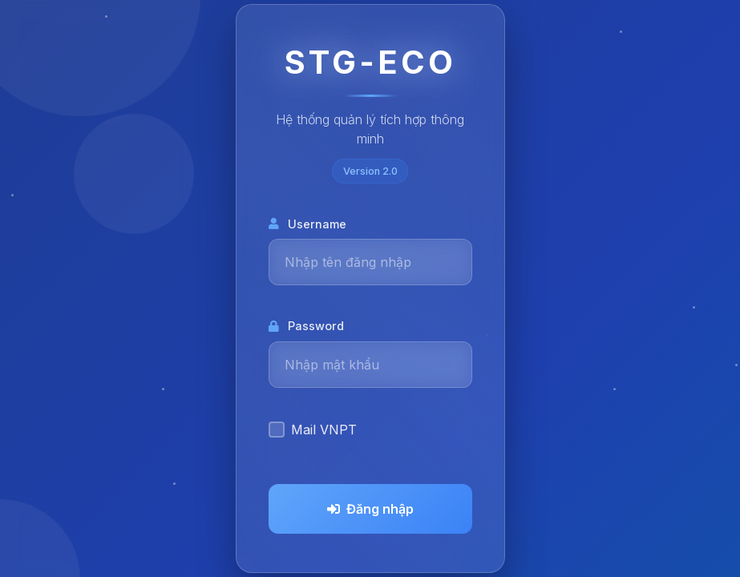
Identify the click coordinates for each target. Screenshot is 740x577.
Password (306, 326)
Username (307, 224)
